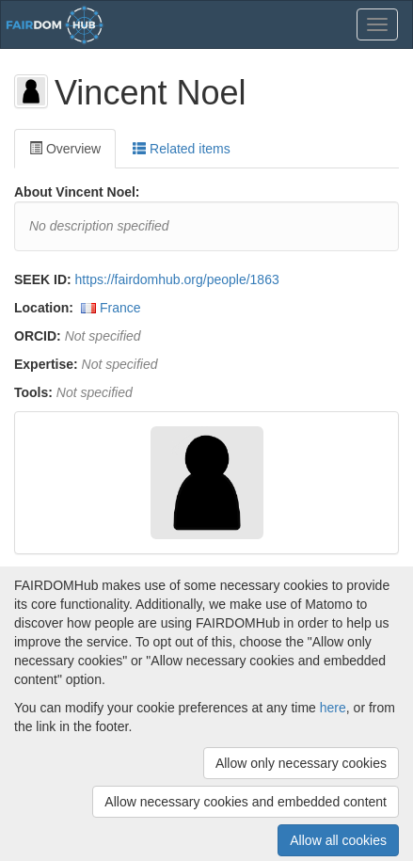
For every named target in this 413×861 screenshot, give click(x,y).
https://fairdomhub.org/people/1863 (177, 279)
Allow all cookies (338, 840)
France (120, 307)
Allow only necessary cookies (301, 763)
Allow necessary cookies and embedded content (245, 801)
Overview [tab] (65, 148)
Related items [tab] (181, 148)
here (333, 707)
